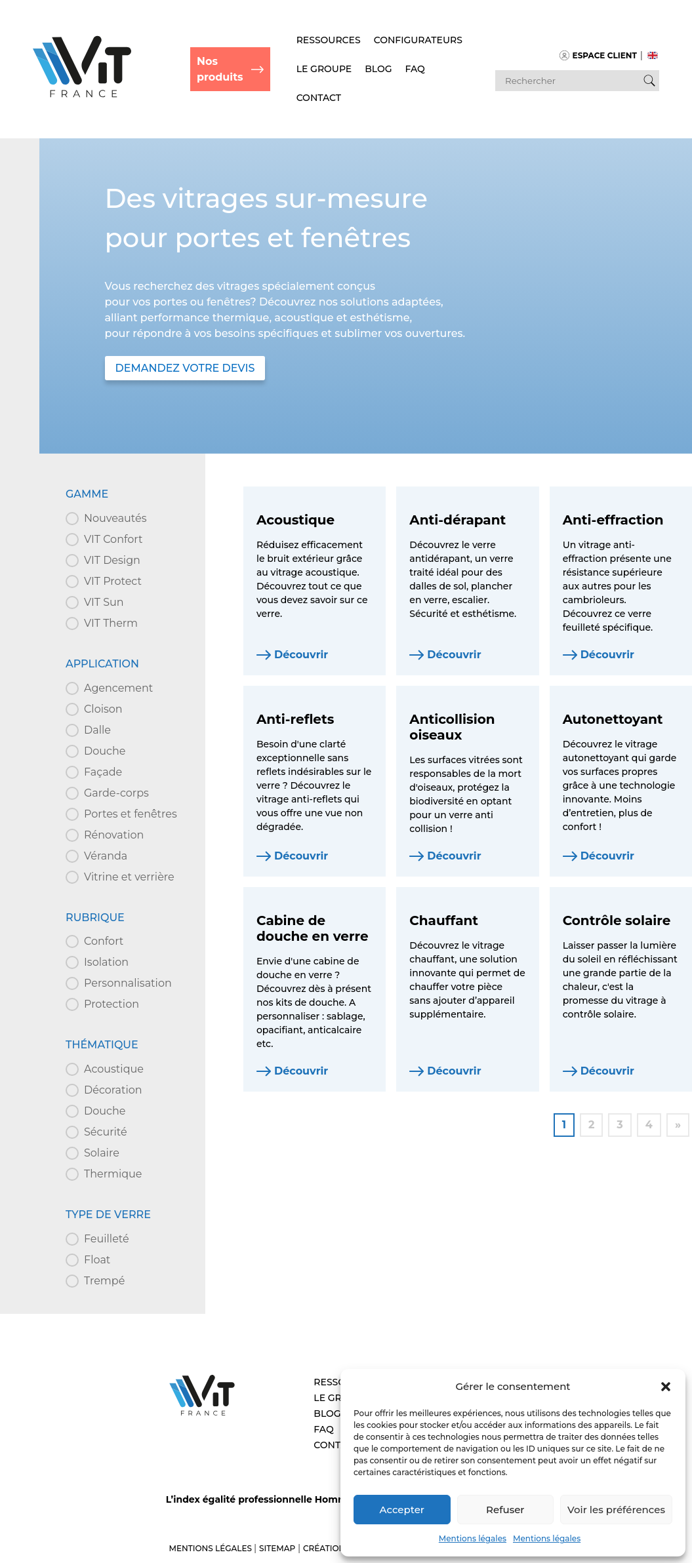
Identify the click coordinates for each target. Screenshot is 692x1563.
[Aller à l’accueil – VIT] (202, 1414)
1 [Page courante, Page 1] (564, 1124)
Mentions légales (472, 1538)
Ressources (328, 40)
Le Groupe (324, 69)
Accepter (402, 1509)
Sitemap (277, 1548)
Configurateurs (418, 40)
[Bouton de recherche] (649, 80)
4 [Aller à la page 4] (649, 1124)
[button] (665, 1386)
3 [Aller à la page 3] (619, 1124)
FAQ (415, 69)
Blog (378, 69)
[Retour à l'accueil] (82, 94)
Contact (318, 98)
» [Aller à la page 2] (678, 1124)
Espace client (598, 55)
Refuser (505, 1509)
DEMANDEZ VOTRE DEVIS (185, 368)
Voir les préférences (616, 1509)
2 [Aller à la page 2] (591, 1124)
